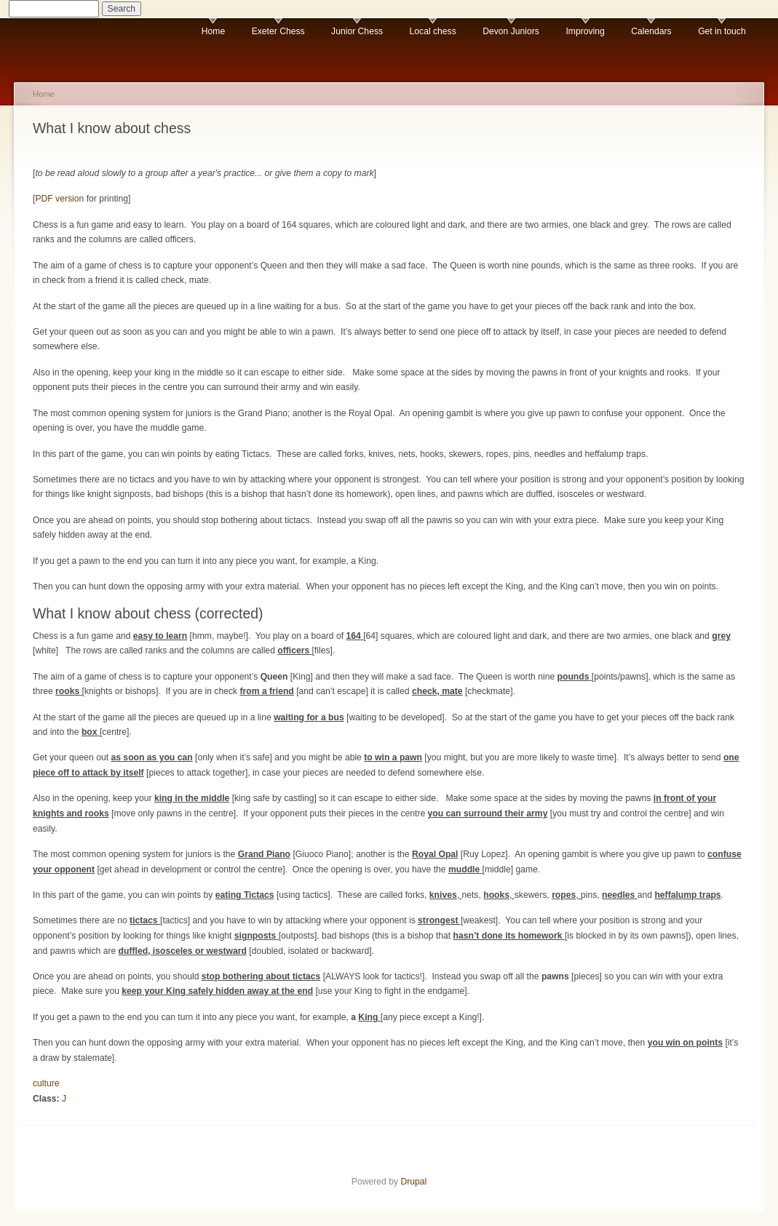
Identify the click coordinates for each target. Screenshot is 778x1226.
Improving (584, 31)
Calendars (651, 31)
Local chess (433, 31)
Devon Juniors (511, 31)
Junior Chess (357, 31)
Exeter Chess (278, 31)
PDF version (59, 199)
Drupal (413, 1182)
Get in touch (722, 31)
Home (213, 31)
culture (46, 1083)
